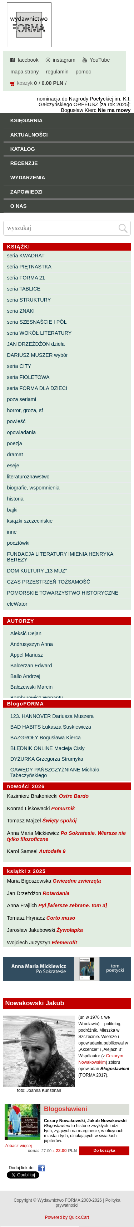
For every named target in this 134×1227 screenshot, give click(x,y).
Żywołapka (70, 930)
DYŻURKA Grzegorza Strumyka (46, 759)
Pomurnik (63, 808)
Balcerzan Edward (31, 665)
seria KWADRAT (26, 255)
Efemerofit (64, 942)
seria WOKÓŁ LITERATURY (39, 333)
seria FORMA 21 (26, 278)
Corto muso (60, 918)
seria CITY (19, 366)
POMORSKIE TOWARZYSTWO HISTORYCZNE (62, 593)
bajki (12, 510)
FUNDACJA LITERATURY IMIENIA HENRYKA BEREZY (60, 557)
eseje (13, 465)
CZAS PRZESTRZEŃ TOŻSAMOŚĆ (48, 582)
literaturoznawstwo (28, 476)
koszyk (25, 83)
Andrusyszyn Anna (31, 644)
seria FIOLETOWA (28, 377)
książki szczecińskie (30, 521)
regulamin (57, 72)
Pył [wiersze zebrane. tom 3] (72, 905)
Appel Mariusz (26, 655)
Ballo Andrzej (25, 676)
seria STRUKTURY (29, 300)
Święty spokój (60, 820)
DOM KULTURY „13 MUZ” (37, 571)
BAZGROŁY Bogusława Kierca (45, 737)
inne (11, 532)
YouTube (100, 60)
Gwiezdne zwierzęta (77, 881)
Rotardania (56, 893)
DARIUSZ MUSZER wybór (37, 355)
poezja (14, 443)
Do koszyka (104, 1150)
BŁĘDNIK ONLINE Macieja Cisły (47, 748)
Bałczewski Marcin (31, 687)
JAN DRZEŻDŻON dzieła (36, 344)
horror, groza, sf (25, 410)
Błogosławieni (65, 1109)
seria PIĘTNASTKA (29, 266)
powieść (16, 421)
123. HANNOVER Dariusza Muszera (52, 716)
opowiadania (21, 432)
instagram (64, 60)
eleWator (17, 604)
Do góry (126, 1201)
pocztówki (18, 543)
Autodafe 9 (52, 851)
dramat (15, 454)
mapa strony (24, 72)
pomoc (83, 72)
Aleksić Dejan (25, 633)
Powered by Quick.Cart (67, 1217)
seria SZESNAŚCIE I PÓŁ (36, 322)
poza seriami (21, 399)
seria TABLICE (23, 289)
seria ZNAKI (21, 311)
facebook (28, 60)
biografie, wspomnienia (33, 488)
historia (15, 499)
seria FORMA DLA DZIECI (37, 388)
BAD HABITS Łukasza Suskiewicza (50, 727)
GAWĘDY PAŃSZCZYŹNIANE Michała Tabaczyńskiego (54, 772)
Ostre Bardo (74, 796)
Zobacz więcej (18, 1145)
